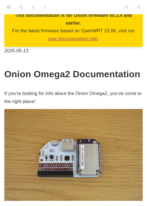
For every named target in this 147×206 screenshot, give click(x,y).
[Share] (139, 7)
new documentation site (73, 38)
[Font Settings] (33, 7)
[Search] (21, 7)
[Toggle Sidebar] (8, 7)
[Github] (127, 7)
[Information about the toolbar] (45, 7)
